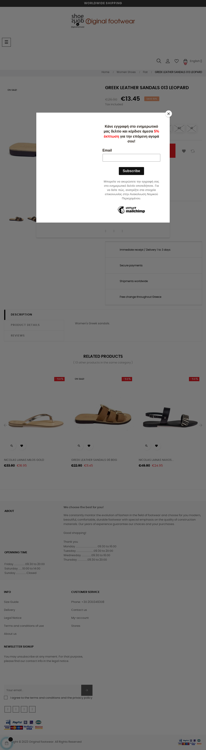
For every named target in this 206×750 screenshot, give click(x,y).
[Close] (168, 113)
